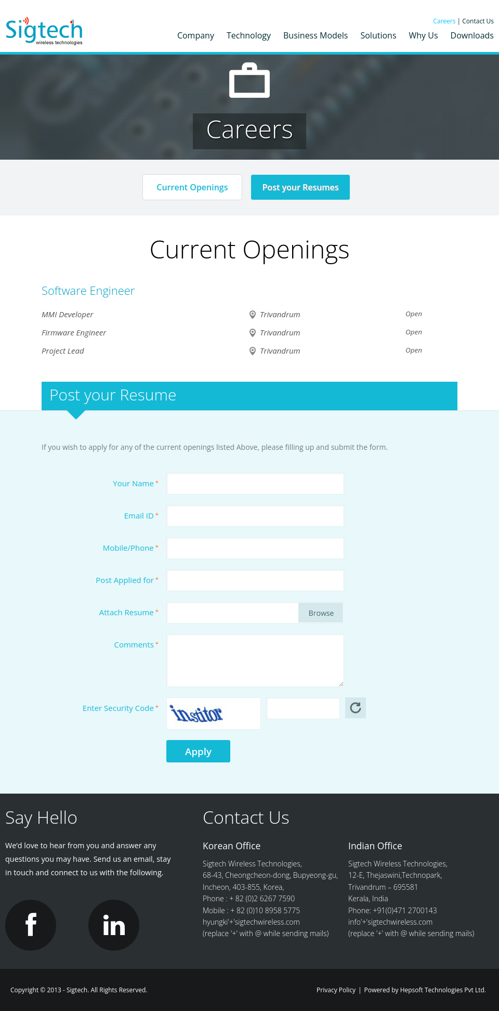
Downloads (472, 35)
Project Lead (63, 350)
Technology (249, 35)
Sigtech (45, 32)
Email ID (141, 515)
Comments (136, 644)
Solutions (378, 35)
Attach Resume (129, 612)
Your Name (136, 483)
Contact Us (478, 21)
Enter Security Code (121, 708)
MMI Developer (67, 314)
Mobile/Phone (131, 547)
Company (195, 35)
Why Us (423, 35)
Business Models (315, 35)
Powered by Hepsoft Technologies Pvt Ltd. (425, 990)
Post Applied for (127, 580)
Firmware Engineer (74, 332)
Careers (445, 21)
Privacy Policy (336, 990)
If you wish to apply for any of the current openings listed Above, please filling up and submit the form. (215, 447)
